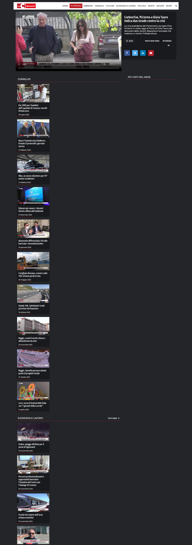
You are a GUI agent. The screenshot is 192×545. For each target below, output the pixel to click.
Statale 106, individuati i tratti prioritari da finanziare (31, 307)
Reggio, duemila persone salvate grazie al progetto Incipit (32, 372)
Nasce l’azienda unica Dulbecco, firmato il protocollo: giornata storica (32, 143)
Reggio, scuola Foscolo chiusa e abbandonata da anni (31, 339)
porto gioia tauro (152, 41)
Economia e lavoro (126, 6)
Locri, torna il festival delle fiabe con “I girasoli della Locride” (32, 404)
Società (160, 6)
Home (65, 6)
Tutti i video (114, 418)
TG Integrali (76, 6)
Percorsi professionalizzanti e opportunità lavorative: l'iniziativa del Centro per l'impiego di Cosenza (31, 481)
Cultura (110, 6)
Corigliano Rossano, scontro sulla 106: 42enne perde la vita (32, 275)
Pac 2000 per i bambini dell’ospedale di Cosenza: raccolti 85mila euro (32, 108)
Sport (169, 6)
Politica (142, 6)
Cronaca (99, 6)
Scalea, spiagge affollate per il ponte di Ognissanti (31, 446)
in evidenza (167, 41)
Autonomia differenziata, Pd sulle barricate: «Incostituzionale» (32, 242)
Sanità (151, 6)
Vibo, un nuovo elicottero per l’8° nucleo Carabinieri (32, 177)
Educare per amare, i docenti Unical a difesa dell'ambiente (30, 210)
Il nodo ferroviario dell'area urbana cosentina (30, 516)
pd (169, 45)
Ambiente (88, 6)
